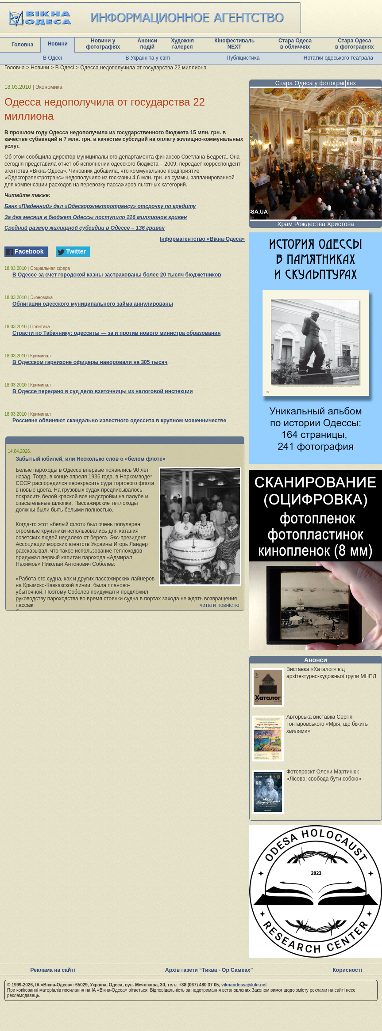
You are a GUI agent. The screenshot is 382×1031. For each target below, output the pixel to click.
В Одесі (52, 58)
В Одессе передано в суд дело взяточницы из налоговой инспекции (102, 391)
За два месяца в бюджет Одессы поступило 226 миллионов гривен (95, 217)
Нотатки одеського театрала (338, 58)
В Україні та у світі (147, 58)
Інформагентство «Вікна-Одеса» (202, 239)
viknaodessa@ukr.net (244, 984)
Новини (58, 44)
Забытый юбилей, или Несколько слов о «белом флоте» (91, 459)
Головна (22, 45)
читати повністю (219, 605)
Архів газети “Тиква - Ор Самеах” (209, 970)
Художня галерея (182, 44)
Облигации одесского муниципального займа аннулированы (92, 304)
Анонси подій (148, 44)
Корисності (347, 970)
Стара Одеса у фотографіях (315, 83)
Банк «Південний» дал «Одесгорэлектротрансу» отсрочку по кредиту (100, 206)
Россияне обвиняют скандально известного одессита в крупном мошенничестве (119, 420)
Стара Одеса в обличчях (295, 44)
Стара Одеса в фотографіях (354, 44)
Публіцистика (243, 58)
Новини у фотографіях (103, 44)
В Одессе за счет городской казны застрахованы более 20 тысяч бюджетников (116, 275)
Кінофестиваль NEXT (234, 44)
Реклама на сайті (53, 970)
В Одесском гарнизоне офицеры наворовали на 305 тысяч (90, 362)
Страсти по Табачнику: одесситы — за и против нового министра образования (116, 333)
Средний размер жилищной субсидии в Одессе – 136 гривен (84, 228)
